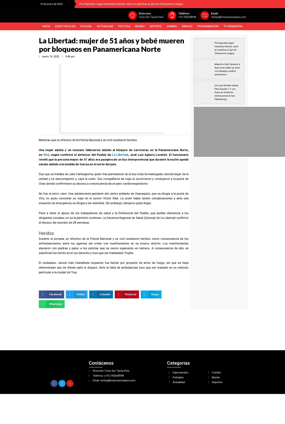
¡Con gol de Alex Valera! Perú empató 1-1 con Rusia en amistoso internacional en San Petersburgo (226, 92)
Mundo (140, 26)
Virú (46, 154)
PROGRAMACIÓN (208, 26)
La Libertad (120, 154)
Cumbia (172, 26)
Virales (187, 26)
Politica (124, 26)
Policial (86, 26)
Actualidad (105, 26)
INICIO (46, 26)
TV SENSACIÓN (233, 26)
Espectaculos (65, 26)
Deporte (156, 26)
